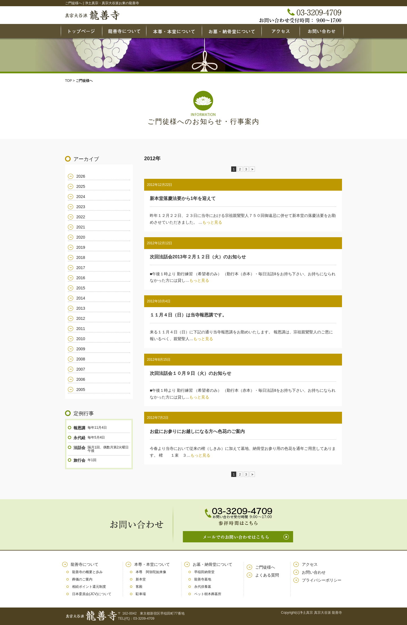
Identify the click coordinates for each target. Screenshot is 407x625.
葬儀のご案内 (82, 579)
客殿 (139, 587)
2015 (80, 288)
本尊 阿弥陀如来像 (151, 572)
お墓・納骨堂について (212, 564)
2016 (80, 278)
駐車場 (141, 594)
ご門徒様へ (265, 567)
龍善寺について (84, 564)
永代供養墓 (202, 587)
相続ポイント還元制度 (89, 587)
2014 (80, 298)
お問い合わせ (314, 572)
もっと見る (212, 222)
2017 (80, 267)
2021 (80, 227)
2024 (80, 196)
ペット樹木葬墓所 (207, 594)
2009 (80, 349)
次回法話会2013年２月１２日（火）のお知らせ (198, 256)
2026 (80, 176)
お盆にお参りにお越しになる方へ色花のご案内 (197, 431)
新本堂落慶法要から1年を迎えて (183, 198)
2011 (80, 328)
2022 (80, 217)
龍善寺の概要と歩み (87, 572)
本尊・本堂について (152, 564)
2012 (80, 318)
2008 (80, 359)
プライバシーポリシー (321, 580)
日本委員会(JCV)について (91, 594)
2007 (80, 369)
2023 (80, 206)
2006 (80, 379)
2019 (80, 247)
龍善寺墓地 (202, 579)
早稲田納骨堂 (204, 572)
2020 (80, 237)
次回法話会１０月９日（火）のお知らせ (190, 373)
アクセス (310, 564)
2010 (80, 338)
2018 (80, 257)
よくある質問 (267, 575)
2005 (80, 389)
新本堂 (141, 579)
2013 (80, 308)
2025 (80, 186)
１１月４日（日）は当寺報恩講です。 (188, 314)
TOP (68, 81)
